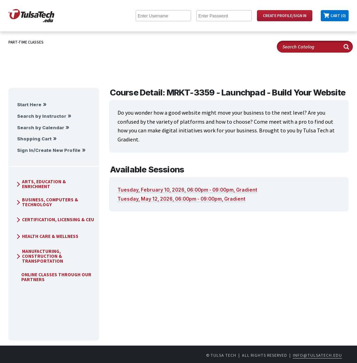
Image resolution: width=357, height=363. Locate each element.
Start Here (29, 104)
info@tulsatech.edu (317, 355)
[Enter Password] (224, 15)
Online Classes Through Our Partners (53, 277)
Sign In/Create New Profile (49, 150)
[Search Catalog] (315, 47)
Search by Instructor (41, 116)
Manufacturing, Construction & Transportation (39, 256)
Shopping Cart (34, 138)
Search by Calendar (40, 127)
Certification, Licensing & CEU (54, 220)
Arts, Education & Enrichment (40, 184)
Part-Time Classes (26, 42)
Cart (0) (338, 15)
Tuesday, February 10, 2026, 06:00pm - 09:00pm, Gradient (187, 190)
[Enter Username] (163, 15)
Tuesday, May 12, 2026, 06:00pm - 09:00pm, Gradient (181, 199)
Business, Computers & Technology (46, 202)
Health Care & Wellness (46, 236)
